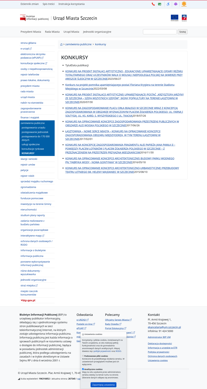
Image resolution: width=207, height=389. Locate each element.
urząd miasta (28, 97)
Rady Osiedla (113, 324)
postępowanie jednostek (35, 132)
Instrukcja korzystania (71, 4)
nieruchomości (29, 209)
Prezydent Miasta (31, 31)
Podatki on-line (86, 324)
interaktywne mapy (32, 235)
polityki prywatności (102, 351)
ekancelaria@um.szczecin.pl (164, 327)
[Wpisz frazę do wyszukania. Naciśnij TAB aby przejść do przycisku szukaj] (160, 31)
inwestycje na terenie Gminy (36, 204)
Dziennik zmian (30, 4)
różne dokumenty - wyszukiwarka (31, 272)
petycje (24, 170)
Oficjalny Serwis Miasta (118, 319)
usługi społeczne (31, 144)
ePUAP (81, 328)
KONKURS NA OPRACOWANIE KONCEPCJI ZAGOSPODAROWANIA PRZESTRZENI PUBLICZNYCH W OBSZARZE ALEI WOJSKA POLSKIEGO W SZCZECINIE (122, 123)
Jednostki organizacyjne (97, 31)
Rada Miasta (52, 31)
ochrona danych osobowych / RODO (36, 243)
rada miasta (27, 91)
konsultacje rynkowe (33, 148)
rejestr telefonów (30, 74)
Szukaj (182, 31)
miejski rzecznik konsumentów (29, 293)
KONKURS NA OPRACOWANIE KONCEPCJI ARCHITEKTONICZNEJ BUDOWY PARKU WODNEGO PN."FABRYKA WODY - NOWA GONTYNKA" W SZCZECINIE (119, 160)
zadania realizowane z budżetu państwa (32, 222)
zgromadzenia (28, 187)
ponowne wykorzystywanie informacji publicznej (35, 263)
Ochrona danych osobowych (162, 356)
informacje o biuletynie (33, 250)
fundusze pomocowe (32, 198)
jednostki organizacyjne (33, 279)
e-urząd (26, 48)
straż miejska (29, 285)
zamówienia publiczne (33, 123)
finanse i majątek (30, 117)
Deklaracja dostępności (160, 343)
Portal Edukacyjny (115, 328)
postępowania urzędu (33, 127)
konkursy (28, 153)
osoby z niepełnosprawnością (36, 68)
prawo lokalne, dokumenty (35, 80)
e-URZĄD (83, 319)
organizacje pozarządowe (34, 229)
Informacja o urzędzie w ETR (162, 347)
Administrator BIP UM (159, 337)
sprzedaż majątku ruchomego (37, 181)
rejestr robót (27, 175)
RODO (118, 351)
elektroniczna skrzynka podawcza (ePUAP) (33, 56)
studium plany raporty (33, 215)
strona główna (28, 42)
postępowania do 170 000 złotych (36, 138)
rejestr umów (28, 164)
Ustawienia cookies (158, 360)
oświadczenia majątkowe (34, 192)
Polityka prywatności (158, 351)
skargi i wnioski (29, 158)
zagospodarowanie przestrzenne (31, 110)
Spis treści (49, 4)
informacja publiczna (32, 256)
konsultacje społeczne (34, 63)
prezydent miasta (30, 85)
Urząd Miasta (71, 31)
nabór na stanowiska (32, 102)
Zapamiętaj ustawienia (103, 384)
